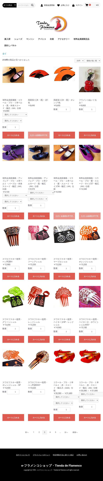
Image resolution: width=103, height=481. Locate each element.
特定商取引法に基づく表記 (63, 455)
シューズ (18, 39)
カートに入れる (13, 135)
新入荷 (7, 39)
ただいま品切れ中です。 (39, 135)
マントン (30, 39)
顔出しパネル (10, 45)
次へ (66, 432)
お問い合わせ (82, 455)
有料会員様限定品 (81, 39)
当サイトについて (23, 455)
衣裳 (52, 39)
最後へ (75, 432)
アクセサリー (64, 39)
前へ (27, 432)
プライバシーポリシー (41, 455)
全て (4, 54)
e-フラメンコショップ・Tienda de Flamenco (51, 465)
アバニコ (42, 39)
